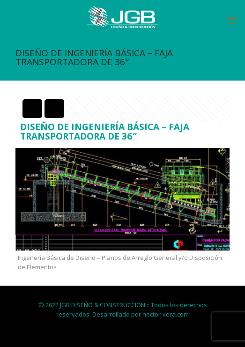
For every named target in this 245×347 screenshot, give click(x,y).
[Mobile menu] (232, 19)
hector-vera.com (165, 314)
